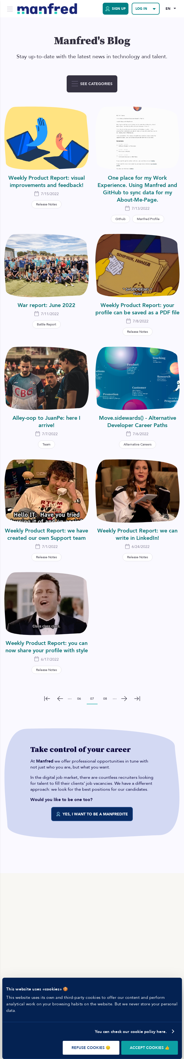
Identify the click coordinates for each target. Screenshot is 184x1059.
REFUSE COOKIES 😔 (91, 1047)
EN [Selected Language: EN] (168, 9)
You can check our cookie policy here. (131, 1031)
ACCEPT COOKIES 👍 (149, 1047)
